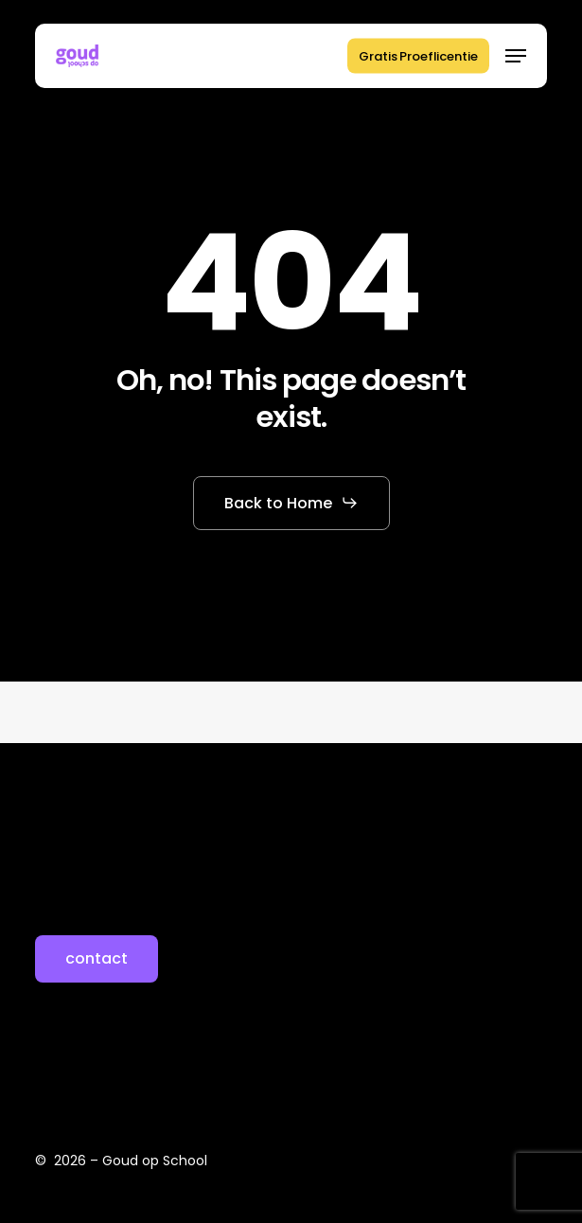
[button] (515, 55)
